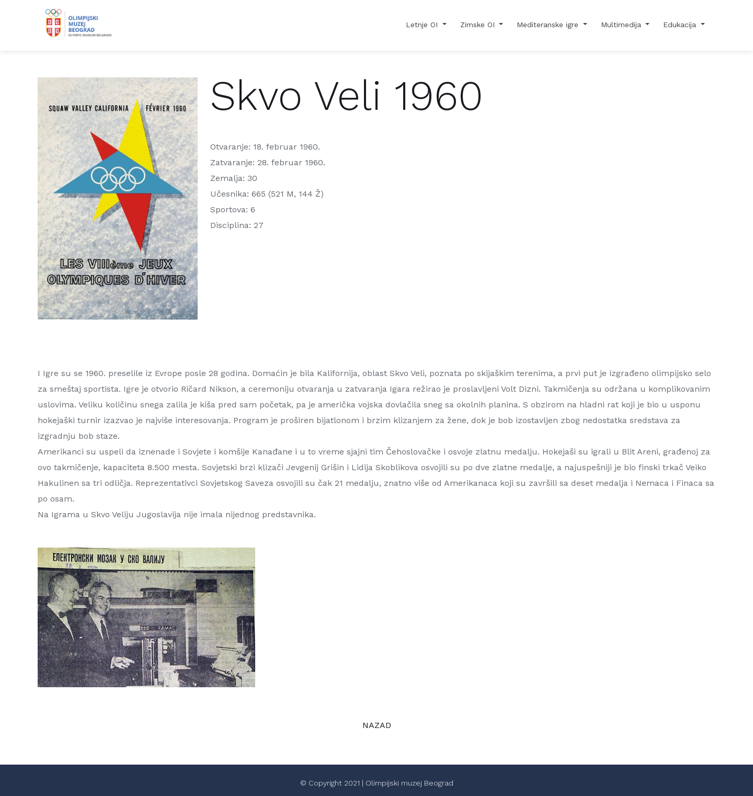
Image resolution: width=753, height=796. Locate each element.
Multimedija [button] (622, 24)
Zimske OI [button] (478, 24)
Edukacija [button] (681, 24)
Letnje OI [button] (423, 24)
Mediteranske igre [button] (549, 24)
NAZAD (376, 725)
